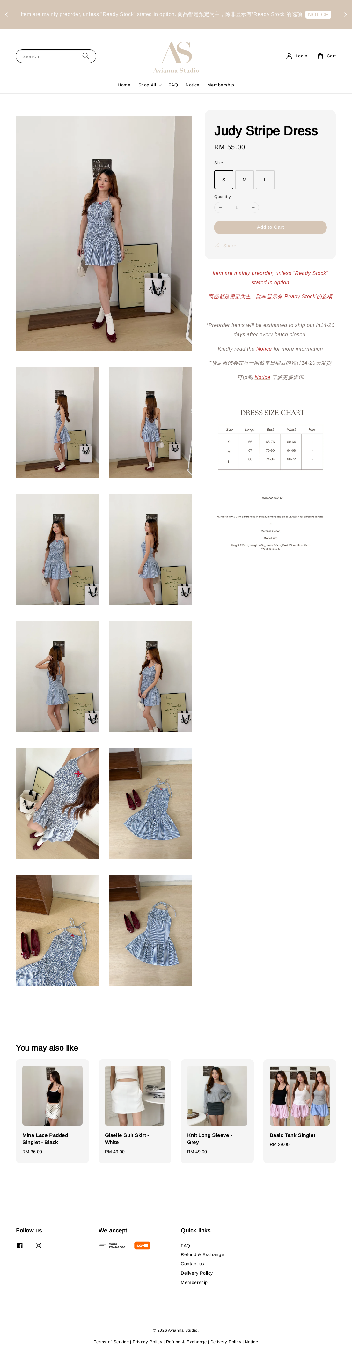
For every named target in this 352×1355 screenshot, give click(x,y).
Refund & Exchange (202, 1254)
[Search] (86, 56)
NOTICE (177, 23)
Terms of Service (111, 1341)
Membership (220, 84)
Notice (193, 84)
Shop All (147, 84)
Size (218, 162)
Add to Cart (270, 227)
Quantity (222, 196)
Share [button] (225, 246)
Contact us (192, 1263)
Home (124, 84)
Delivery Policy (197, 1273)
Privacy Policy (148, 1341)
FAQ (173, 84)
